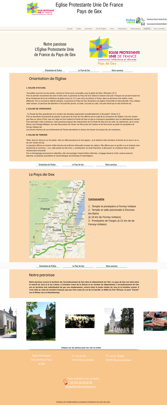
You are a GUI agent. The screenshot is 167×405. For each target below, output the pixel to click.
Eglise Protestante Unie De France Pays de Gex (89, 8)
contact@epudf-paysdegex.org (80, 386)
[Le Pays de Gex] (84, 70)
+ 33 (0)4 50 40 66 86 (80, 382)
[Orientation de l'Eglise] (53, 70)
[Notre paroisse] (117, 70)
